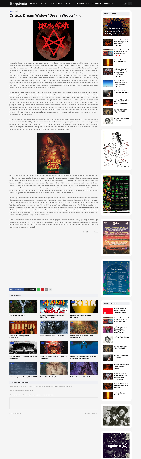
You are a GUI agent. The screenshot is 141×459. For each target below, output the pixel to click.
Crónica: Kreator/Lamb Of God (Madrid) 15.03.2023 (53, 357)
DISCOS (43, 3)
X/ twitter (108, 3)
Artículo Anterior (16, 413)
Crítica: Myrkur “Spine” (17, 315)
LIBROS (67, 3)
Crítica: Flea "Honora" (121, 119)
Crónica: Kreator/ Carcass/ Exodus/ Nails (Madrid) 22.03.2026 (120, 72)
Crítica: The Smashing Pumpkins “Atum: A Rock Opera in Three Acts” (84, 357)
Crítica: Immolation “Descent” (121, 91)
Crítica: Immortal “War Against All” (52, 336)
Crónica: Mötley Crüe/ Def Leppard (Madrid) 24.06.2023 (52, 316)
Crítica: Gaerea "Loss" (120, 61)
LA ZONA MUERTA (81, 3)
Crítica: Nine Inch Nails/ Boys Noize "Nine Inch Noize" (120, 310)
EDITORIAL (95, 3)
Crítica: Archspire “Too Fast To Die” (120, 110)
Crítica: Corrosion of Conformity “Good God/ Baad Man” (121, 52)
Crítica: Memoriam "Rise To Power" (82, 377)
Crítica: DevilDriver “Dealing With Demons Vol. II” (81, 336)
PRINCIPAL (34, 3)
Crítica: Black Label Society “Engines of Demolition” (121, 42)
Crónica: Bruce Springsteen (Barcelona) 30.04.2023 (23, 357)
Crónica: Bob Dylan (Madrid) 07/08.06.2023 (19, 336)
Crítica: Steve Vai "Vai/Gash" (49, 377)
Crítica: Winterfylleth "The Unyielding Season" (121, 101)
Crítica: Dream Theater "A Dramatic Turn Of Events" (121, 83)
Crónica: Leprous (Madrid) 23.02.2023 (23, 377)
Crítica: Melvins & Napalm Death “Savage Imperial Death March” (120, 329)
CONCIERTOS (55, 3)
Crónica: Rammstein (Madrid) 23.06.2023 (80, 316)
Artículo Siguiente (91, 413)
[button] (125, 4)
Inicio (11, 11)
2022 (16, 11)
